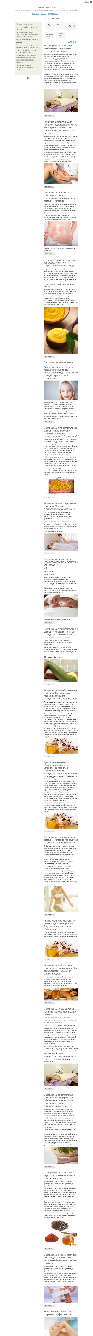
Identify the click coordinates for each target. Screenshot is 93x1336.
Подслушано (53, 14)
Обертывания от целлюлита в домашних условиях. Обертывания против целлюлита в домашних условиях (61, 196)
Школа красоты (46, 7)
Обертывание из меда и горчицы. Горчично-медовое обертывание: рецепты (60, 1012)
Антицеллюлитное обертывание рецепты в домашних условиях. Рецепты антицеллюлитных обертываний (59, 924)
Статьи (43, 14)
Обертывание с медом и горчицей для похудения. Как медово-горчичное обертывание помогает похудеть (60, 1259)
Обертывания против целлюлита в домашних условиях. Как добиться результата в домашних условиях (61, 840)
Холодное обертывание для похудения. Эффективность (57, 1313)
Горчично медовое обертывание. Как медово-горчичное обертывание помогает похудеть (60, 263)
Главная (35, 14)
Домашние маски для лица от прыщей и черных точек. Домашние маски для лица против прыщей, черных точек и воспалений (61, 373)
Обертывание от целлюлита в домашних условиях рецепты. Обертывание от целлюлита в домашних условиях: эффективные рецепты (58, 1100)
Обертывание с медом (61, 26)
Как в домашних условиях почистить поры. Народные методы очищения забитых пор (28, 34)
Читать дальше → (49, 115)
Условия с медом (49, 35)
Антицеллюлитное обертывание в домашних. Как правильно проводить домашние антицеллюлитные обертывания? (60, 694)
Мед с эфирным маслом (61, 36)
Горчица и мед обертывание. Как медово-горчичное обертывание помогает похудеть (60, 1175)
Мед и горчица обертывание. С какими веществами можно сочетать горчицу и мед (59, 48)
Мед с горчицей (49, 26)
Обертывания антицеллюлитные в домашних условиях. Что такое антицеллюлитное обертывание (61, 632)
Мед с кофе (72, 26)
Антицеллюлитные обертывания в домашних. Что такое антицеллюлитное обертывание (60, 506)
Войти (87, 2)
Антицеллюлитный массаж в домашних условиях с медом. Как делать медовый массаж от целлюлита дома (60, 969)
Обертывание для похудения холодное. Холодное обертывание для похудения (61, 562)
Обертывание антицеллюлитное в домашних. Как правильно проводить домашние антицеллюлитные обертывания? (60, 432)
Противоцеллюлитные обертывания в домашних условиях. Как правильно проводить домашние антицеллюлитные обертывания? (60, 768)
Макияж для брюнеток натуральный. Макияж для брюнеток (25, 67)
